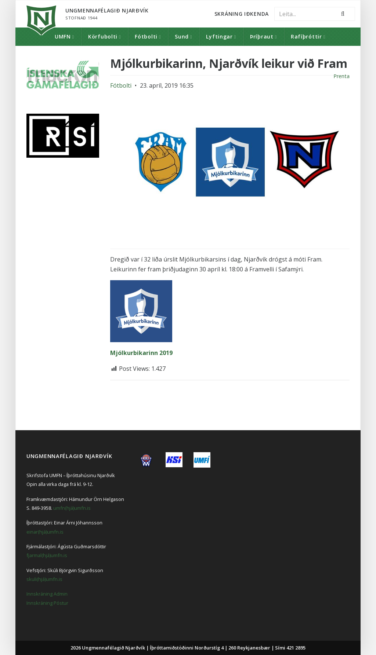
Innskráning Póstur (47, 603)
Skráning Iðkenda (241, 13)
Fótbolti (146, 36)
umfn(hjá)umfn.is (72, 508)
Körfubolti (103, 36)
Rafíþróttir (306, 36)
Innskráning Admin (47, 593)
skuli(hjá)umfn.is (44, 579)
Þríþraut (262, 36)
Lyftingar (219, 36)
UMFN (63, 36)
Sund (182, 36)
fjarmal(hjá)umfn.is (46, 555)
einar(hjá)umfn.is (45, 531)
